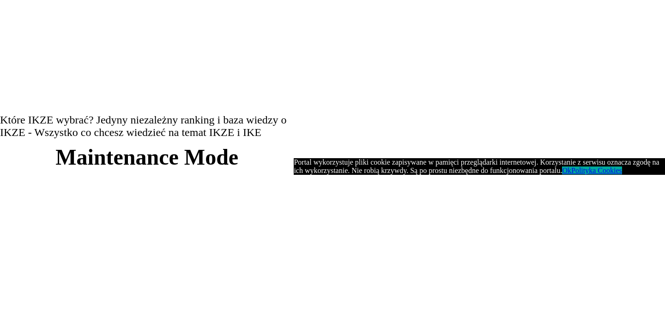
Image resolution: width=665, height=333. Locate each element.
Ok (566, 170)
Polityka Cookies (596, 170)
